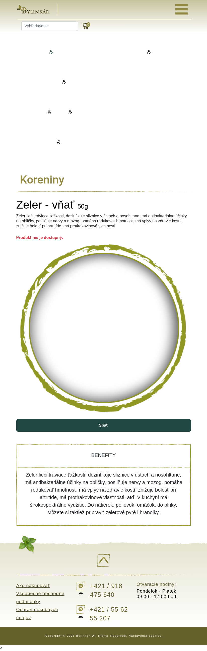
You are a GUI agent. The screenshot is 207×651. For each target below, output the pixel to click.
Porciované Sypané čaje (150, 52)
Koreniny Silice (60, 82)
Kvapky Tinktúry (60, 142)
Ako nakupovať (33, 585)
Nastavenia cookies (145, 635)
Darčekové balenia (150, 142)
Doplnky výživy (150, 112)
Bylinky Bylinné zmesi (60, 52)
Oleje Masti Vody (59, 112)
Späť (103, 425)
